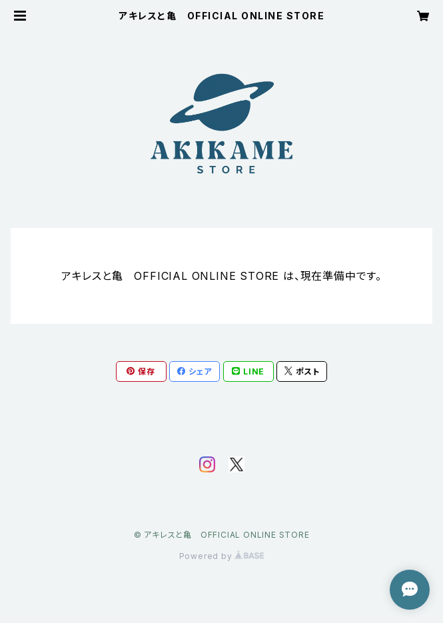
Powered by (221, 556)
